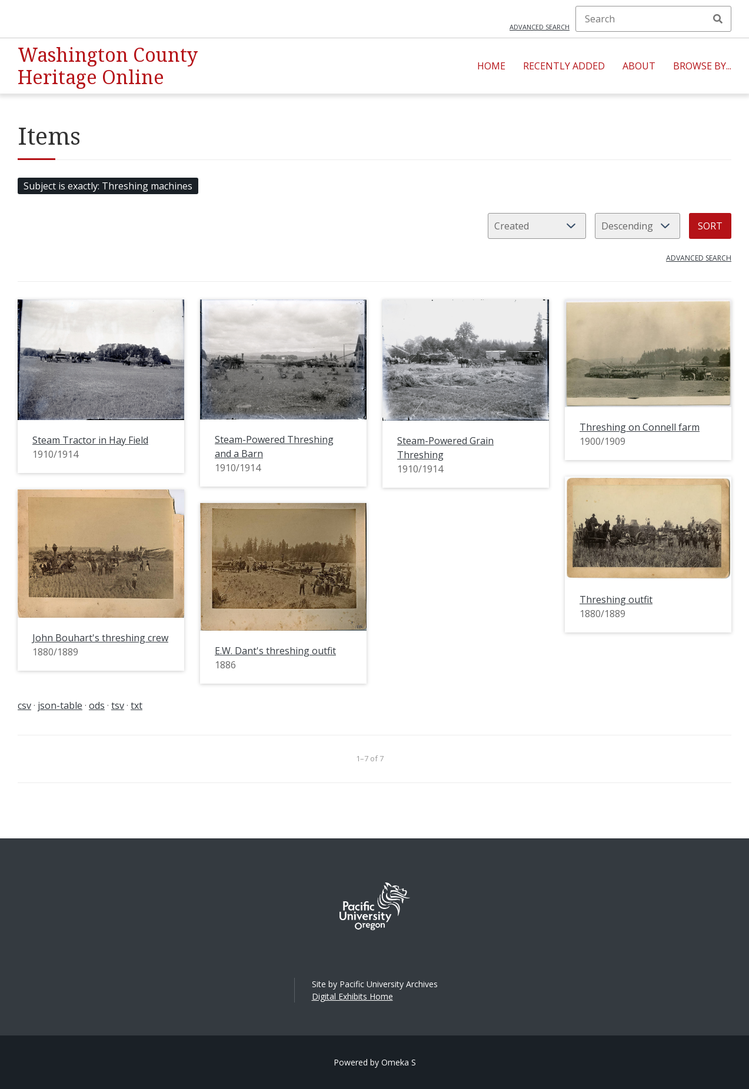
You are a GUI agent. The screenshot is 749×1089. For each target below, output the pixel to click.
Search (717, 19)
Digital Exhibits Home (352, 996)
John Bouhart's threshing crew (100, 637)
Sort (710, 225)
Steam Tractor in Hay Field (90, 440)
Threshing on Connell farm (640, 427)
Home (491, 65)
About (638, 65)
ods (97, 705)
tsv (117, 705)
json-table (60, 705)
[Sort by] (537, 226)
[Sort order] (637, 226)
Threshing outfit (616, 599)
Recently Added (564, 65)
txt (136, 705)
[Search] (653, 19)
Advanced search (540, 26)
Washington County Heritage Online (108, 65)
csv (24, 705)
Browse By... (702, 65)
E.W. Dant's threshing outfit (275, 650)
